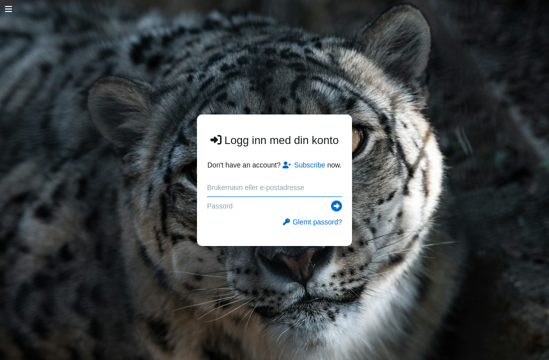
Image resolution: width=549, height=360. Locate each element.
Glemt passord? (312, 222)
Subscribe (303, 165)
